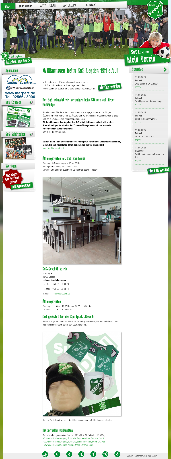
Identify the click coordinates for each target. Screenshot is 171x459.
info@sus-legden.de (61, 293)
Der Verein (25, 6)
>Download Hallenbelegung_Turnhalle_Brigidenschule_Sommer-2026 (73, 438)
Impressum (152, 456)
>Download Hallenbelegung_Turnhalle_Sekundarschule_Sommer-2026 (74, 441)
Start (8, 6)
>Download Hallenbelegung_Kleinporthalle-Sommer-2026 (68, 445)
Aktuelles (69, 5)
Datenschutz (140, 456)
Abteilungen (48, 5)
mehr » (138, 87)
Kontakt (91, 4)
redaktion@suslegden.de (54, 148)
